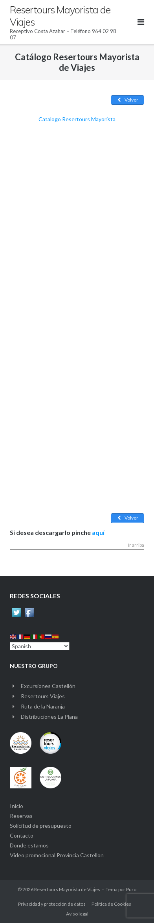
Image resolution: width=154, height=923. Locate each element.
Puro (131, 889)
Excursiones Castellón (48, 686)
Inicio (16, 806)
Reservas (21, 815)
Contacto (21, 835)
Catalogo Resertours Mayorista (77, 119)
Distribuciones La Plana (49, 716)
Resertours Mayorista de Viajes (67, 889)
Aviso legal (77, 914)
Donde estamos (29, 845)
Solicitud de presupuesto (41, 825)
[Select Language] (40, 646)
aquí (98, 532)
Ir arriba (136, 545)
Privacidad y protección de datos (52, 904)
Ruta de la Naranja (43, 706)
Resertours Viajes (43, 696)
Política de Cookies (111, 904)
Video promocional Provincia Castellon (57, 855)
